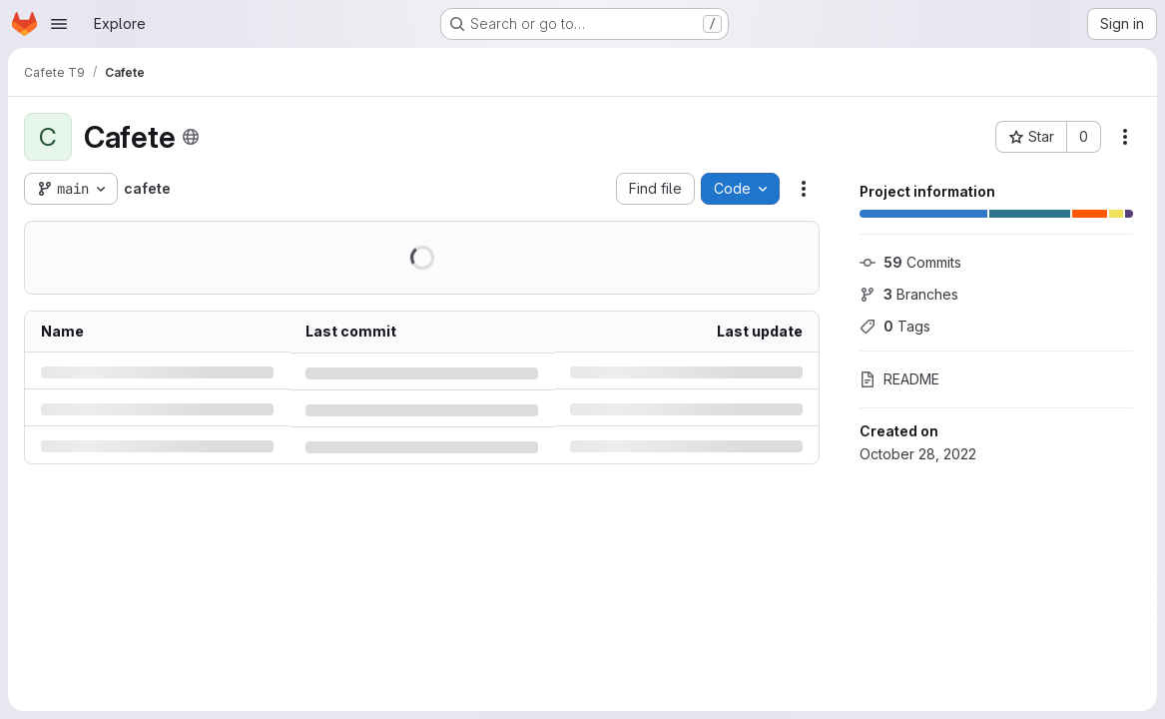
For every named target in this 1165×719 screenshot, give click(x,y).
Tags (895, 326)
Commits (910, 262)
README (899, 378)
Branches (909, 294)
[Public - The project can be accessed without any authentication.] (191, 137)
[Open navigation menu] (59, 24)
